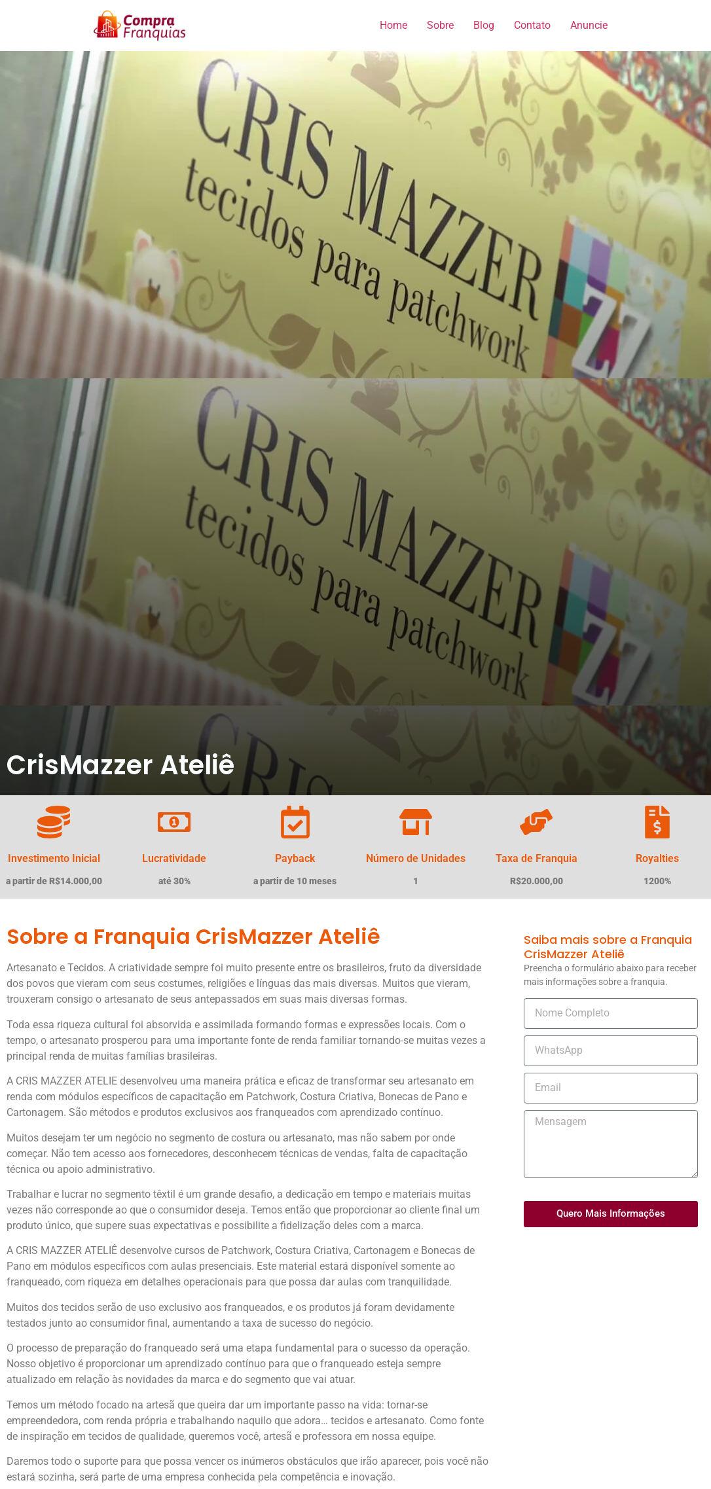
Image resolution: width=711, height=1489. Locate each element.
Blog (483, 25)
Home (393, 25)
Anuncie (589, 25)
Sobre (440, 25)
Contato (532, 25)
